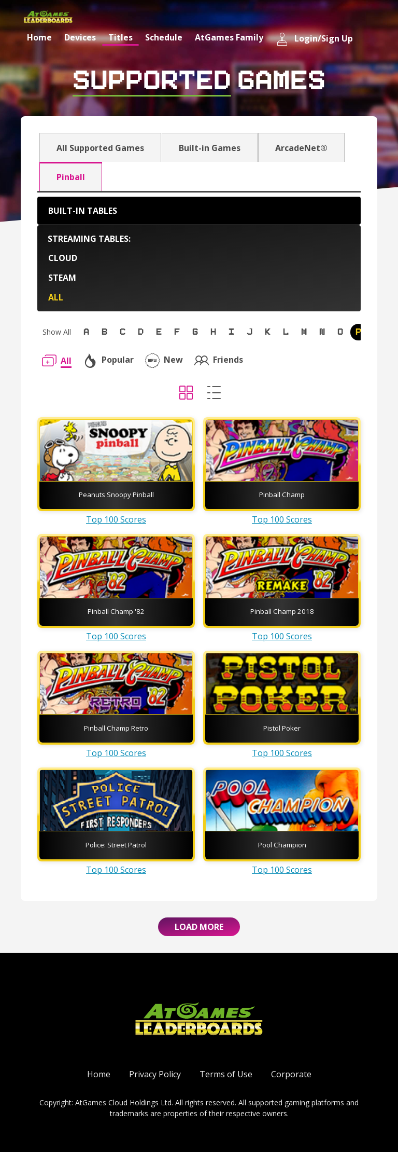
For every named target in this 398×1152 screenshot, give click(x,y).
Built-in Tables (82, 210)
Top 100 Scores (116, 519)
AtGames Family (229, 37)
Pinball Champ (282, 494)
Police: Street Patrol (116, 844)
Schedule (163, 37)
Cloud (62, 258)
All (55, 297)
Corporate (291, 1074)
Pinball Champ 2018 (282, 611)
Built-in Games (209, 148)
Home (39, 37)
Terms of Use (226, 1074)
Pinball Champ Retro (116, 728)
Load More (199, 926)
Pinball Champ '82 (116, 611)
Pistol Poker (282, 728)
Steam (62, 277)
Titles (120, 37)
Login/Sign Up (314, 39)
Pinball (70, 177)
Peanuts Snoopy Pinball (116, 494)
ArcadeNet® (301, 148)
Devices (80, 37)
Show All (56, 332)
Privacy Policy (155, 1074)
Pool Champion (282, 844)
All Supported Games (100, 148)
